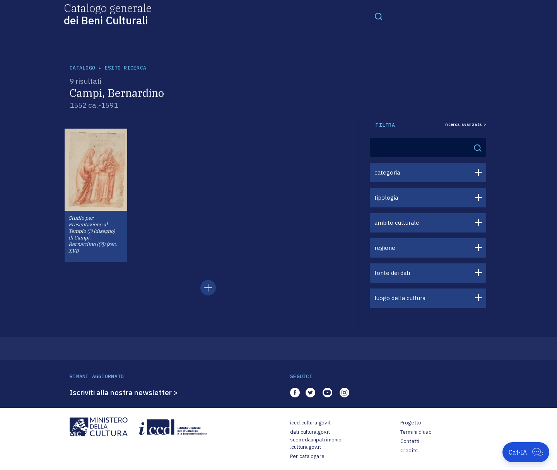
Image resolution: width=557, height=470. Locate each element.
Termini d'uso (416, 432)
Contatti (409, 441)
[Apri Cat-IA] (525, 452)
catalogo (82, 67)
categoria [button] (387, 172)
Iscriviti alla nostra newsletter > (124, 392)
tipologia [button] (386, 197)
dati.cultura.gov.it (310, 432)
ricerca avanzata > (465, 124)
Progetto (410, 422)
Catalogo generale (108, 14)
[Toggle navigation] (378, 16)
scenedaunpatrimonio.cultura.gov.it (316, 443)
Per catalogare (307, 456)
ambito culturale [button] (396, 222)
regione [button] (384, 247)
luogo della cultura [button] (399, 298)
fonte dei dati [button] (392, 273)
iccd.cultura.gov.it (310, 422)
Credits (409, 450)
